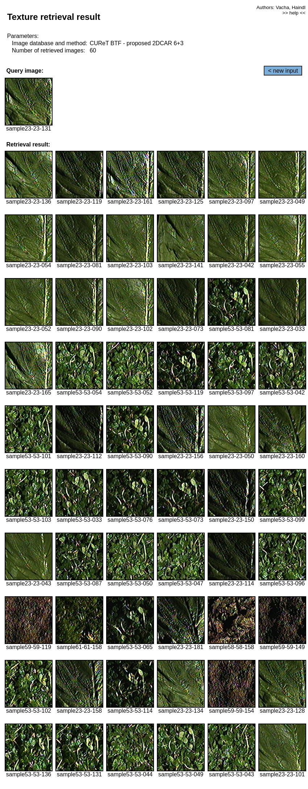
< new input (283, 71)
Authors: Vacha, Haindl (281, 7)
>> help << (293, 13)
